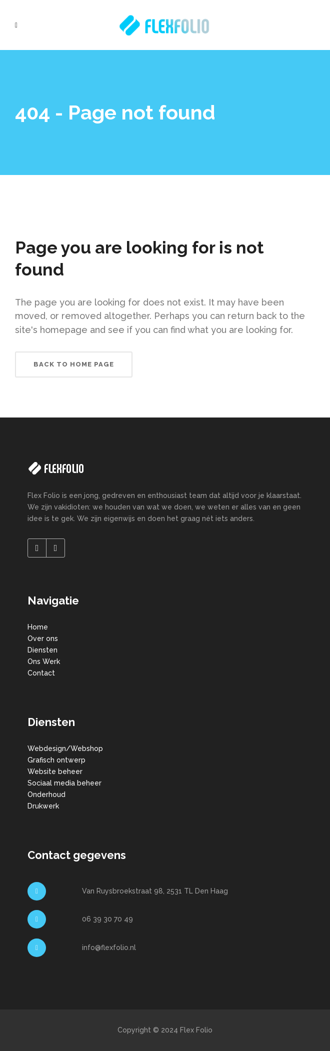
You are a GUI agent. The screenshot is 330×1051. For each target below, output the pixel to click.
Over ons (43, 638)
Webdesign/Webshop (65, 748)
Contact (41, 673)
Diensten (43, 650)
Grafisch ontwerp (57, 760)
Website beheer (55, 772)
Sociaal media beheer (65, 783)
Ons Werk (44, 662)
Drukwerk (43, 806)
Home (38, 627)
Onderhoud (47, 794)
